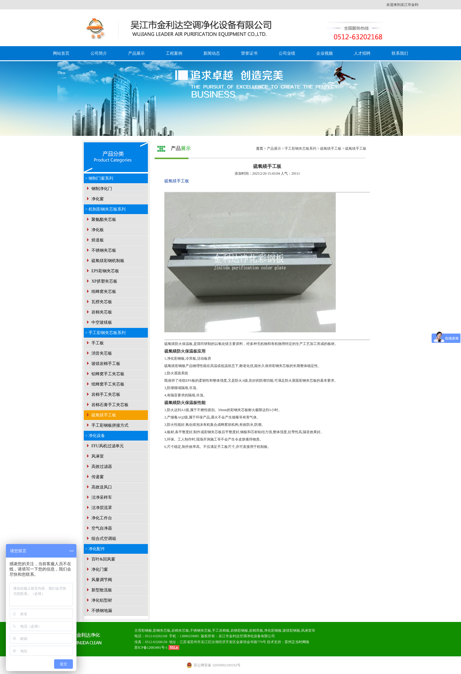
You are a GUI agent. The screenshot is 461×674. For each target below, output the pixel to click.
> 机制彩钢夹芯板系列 (105, 209)
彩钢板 (146, 630)
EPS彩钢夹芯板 (102, 271)
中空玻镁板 (98, 322)
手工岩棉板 (221, 630)
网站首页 (61, 53)
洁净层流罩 (98, 508)
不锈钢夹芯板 (100, 250)
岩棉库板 (256, 630)
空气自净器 (98, 528)
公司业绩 (287, 53)
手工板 (94, 343)
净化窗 (94, 199)
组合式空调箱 (100, 538)
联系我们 (400, 53)
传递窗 (94, 477)
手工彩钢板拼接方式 (107, 425)
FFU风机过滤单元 (104, 446)
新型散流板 (98, 590)
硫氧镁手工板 (100, 415)
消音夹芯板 (98, 353)
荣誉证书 (249, 53)
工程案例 (174, 53)
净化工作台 (98, 518)
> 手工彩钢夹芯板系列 (105, 333)
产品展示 (136, 53)
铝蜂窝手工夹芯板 (105, 374)
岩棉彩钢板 (239, 630)
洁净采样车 (98, 497)
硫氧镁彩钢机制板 (105, 260)
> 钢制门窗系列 (99, 178)
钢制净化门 (98, 188)
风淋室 (94, 456)
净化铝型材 (98, 600)
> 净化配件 (95, 549)
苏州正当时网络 (297, 642)
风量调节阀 (98, 580)
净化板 (94, 230)
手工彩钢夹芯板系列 (300, 148)
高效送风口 (98, 487)
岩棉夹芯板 (98, 312)
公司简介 (99, 53)
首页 (259, 148)
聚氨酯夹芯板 (100, 219)
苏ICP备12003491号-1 (151, 647)
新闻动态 (211, 53)
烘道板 (94, 240)
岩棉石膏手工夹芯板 (107, 405)
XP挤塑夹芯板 (101, 281)
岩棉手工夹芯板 (103, 394)
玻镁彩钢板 (291, 630)
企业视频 (324, 53)
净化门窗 (96, 569)
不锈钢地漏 (98, 610)
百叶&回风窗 (100, 559)
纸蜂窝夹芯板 (100, 291)
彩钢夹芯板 (162, 630)
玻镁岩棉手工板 (103, 363)
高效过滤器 (98, 466)
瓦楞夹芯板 (98, 302)
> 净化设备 (95, 435)
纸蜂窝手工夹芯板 (105, 384)
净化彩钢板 (273, 630)
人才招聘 (362, 53)
